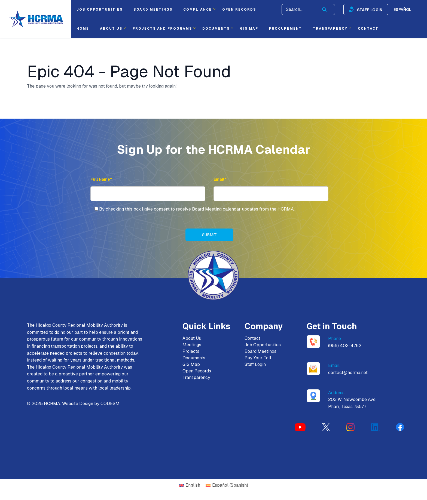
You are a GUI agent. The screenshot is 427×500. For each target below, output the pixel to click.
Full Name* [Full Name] (101, 179)
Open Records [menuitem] (239, 9)
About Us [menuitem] (111, 28)
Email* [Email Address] (219, 179)
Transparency (196, 378)
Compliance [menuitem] (197, 9)
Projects (190, 352)
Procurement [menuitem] (285, 28)
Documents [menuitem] (216, 28)
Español (402, 9)
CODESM (110, 404)
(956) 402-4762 (344, 346)
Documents (193, 358)
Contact (252, 339)
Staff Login (369, 9)
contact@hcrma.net (348, 373)
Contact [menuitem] (368, 28)
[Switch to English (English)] (189, 486)
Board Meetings (260, 352)
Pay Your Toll (258, 358)
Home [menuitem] (83, 28)
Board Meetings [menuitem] (152, 9)
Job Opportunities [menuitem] (100, 9)
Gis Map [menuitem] (249, 28)
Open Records (196, 371)
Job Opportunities (263, 345)
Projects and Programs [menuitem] (162, 28)
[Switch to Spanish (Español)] (227, 486)
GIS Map (191, 365)
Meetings (191, 345)
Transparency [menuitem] (330, 28)
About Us (191, 339)
